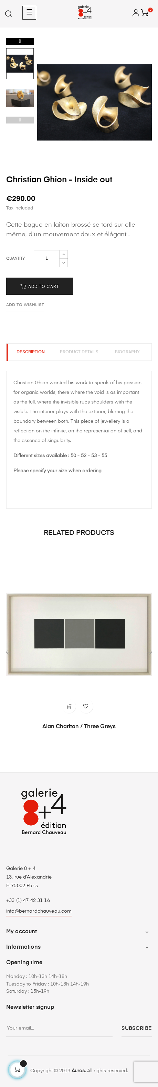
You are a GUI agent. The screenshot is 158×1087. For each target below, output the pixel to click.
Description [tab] (31, 352)
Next (20, 41)
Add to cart (39, 286)
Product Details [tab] (79, 352)
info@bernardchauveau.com (39, 911)
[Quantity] (47, 258)
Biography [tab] (127, 352)
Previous (20, 120)
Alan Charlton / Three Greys (79, 727)
